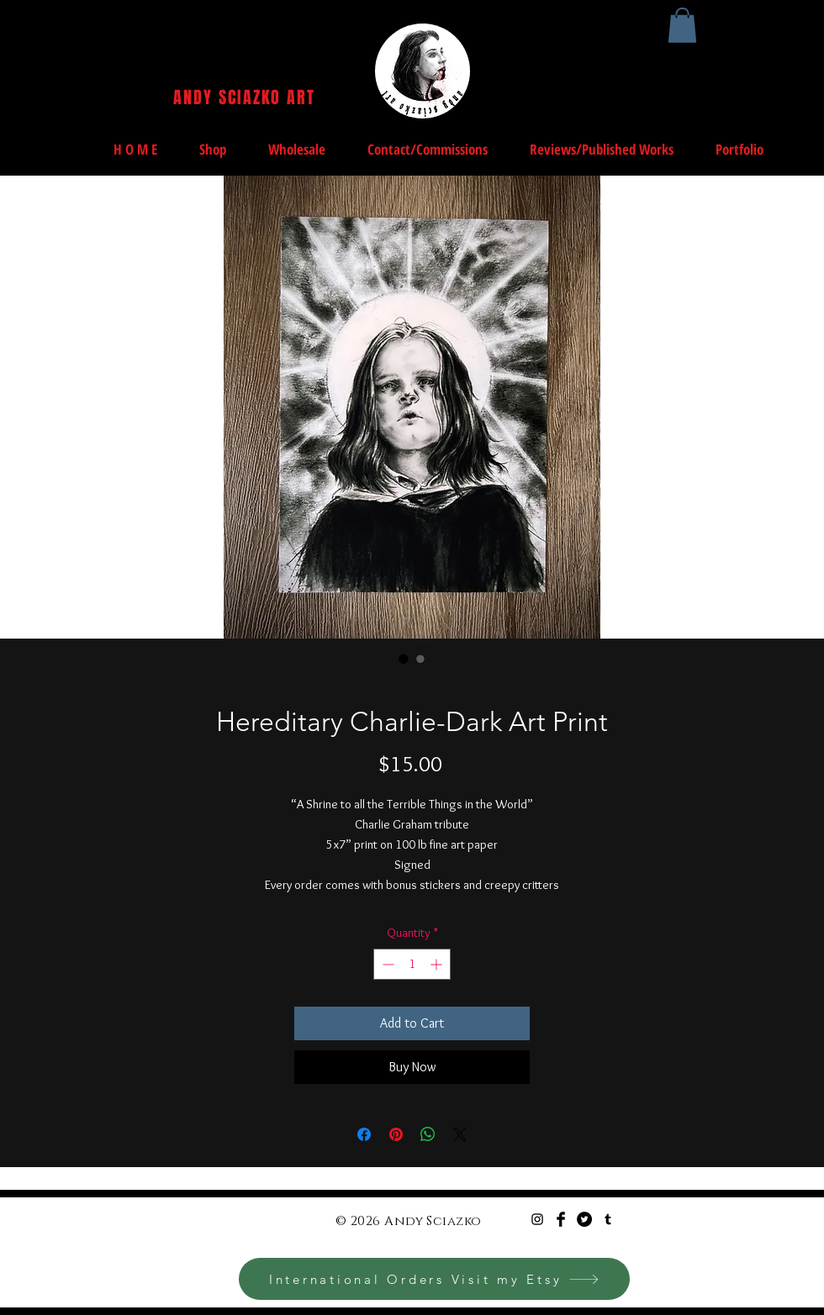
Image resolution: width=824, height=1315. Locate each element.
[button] (682, 25)
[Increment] (437, 964)
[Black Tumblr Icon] (607, 1219)
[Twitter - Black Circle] (584, 1219)
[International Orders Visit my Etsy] (434, 1279)
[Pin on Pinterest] (396, 1134)
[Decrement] (386, 964)
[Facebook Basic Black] (560, 1219)
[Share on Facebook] (364, 1134)
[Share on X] (460, 1134)
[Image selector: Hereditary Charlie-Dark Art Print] (403, 658)
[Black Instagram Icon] (537, 1219)
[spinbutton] (412, 964)
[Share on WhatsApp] (428, 1134)
